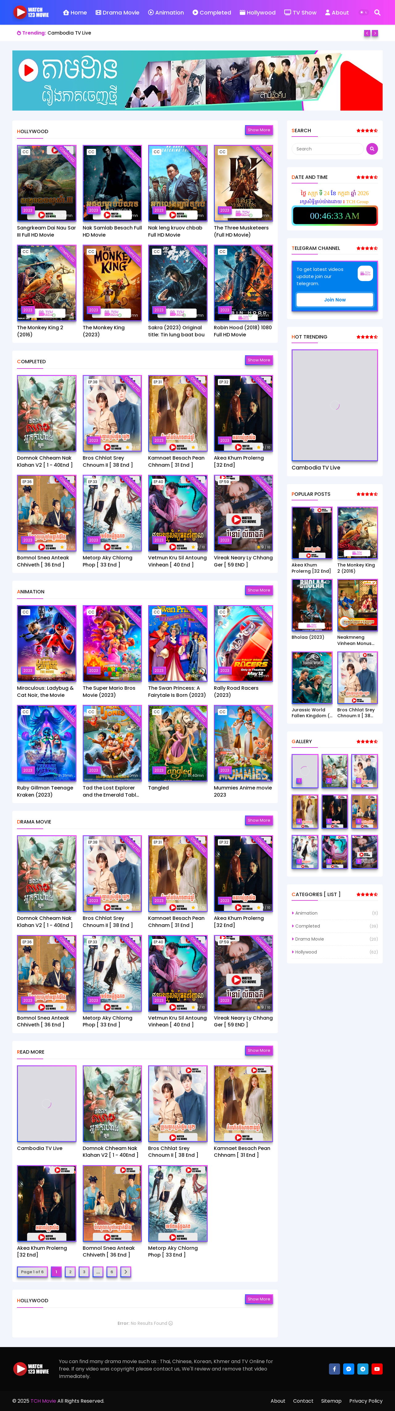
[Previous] (367, 33)
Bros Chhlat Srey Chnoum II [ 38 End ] (108, 461)
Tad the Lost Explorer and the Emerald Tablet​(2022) (112, 791)
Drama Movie (117, 12)
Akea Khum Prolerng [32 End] (239, 461)
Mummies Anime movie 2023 (243, 791)
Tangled (158, 788)
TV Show (300, 12)
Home (75, 12)
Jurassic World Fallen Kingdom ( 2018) (311, 713)
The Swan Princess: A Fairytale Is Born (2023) (177, 691)
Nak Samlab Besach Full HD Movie (112, 231)
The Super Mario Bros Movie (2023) (109, 691)
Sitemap (331, 1401)
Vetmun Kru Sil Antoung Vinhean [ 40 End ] (177, 561)
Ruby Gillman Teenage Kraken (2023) (45, 791)
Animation (166, 12)
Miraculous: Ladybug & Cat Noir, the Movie (45, 691)
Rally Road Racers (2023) (236, 691)
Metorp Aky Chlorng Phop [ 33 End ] (107, 561)
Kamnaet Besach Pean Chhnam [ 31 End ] (176, 461)
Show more (259, 130)
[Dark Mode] (364, 12)
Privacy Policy (366, 1401)
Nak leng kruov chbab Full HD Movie (175, 231)
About (337, 12)
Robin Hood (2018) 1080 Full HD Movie (243, 331)
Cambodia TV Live (69, 33)
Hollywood (258, 12)
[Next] (375, 33)
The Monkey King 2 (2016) (40, 331)
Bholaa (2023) (308, 637)
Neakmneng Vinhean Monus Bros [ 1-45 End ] (356, 640)
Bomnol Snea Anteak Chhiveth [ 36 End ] (43, 561)
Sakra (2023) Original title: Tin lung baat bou (176, 331)
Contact (303, 1401)
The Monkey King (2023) (104, 331)
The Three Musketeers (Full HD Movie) (241, 231)
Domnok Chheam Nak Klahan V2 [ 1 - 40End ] (45, 461)
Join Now (335, 300)
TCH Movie (43, 1401)
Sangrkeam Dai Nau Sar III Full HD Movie (46, 231)
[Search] (377, 12)
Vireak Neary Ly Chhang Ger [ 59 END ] (243, 561)
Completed (212, 12)
